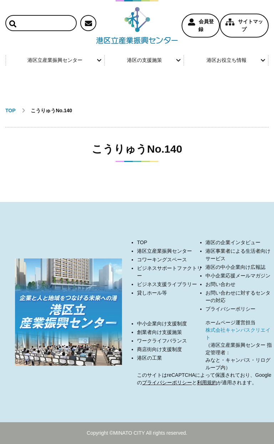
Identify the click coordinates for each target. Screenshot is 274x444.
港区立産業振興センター (64, 60)
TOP (142, 242)
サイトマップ (244, 25)
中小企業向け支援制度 (162, 323)
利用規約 (207, 382)
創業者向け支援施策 (159, 332)
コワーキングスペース (162, 259)
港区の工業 (149, 358)
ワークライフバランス (162, 341)
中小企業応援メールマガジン (238, 275)
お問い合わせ (220, 284)
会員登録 (201, 25)
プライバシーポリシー (230, 309)
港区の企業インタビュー (233, 242)
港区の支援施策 (154, 60)
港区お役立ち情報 (236, 60)
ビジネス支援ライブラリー (167, 284)
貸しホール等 (152, 293)
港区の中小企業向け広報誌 (235, 267)
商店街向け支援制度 (159, 349)
